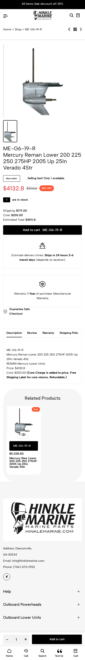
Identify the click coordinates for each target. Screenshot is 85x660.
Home (7, 29)
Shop (18, 29)
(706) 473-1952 (24, 567)
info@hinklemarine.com (28, 561)
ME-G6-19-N (22, 446)
